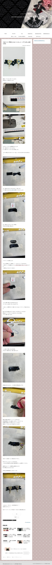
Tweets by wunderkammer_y (39, 40)
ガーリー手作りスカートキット (7, 520)
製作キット (14, 520)
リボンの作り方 (12, 190)
